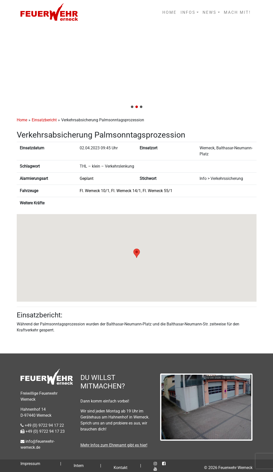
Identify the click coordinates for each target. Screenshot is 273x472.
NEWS (210, 12)
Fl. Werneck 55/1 (157, 190)
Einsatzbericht (44, 120)
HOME (169, 12)
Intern (79, 465)
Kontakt (120, 467)
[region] (136, 68)
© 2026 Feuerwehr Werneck (228, 467)
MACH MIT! (237, 12)
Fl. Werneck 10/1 (94, 190)
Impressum (30, 463)
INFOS (188, 12)
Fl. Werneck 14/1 (126, 190)
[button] (136, 68)
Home (22, 120)
